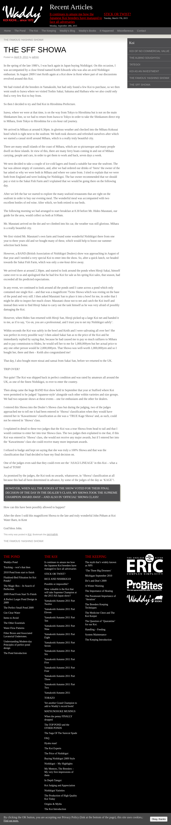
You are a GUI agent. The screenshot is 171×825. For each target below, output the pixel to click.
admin (35, 57)
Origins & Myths (53, 804)
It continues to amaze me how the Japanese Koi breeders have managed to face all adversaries (76, 18)
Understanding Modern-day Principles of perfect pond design (18, 644)
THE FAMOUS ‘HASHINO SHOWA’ (24, 39)
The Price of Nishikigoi (56, 753)
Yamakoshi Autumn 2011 (57, 692)
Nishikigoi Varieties (54, 790)
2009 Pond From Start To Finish (20, 594)
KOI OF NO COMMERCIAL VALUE (149, 51)
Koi (29, 534)
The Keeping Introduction (98, 639)
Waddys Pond (11, 562)
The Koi (33, 30)
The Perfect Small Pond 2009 (19, 607)
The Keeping (48, 30)
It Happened (107, 30)
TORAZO (49, 697)
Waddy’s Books (87, 30)
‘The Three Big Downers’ (98, 570)
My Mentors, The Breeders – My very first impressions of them (59, 772)
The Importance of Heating (99, 591)
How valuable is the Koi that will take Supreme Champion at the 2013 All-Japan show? (60, 592)
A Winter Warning (94, 586)
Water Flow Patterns (14, 628)
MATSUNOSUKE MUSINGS (59, 711)
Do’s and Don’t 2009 (96, 580)
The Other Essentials (14, 623)
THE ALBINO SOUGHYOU (145, 57)
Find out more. (11, 820)
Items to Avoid (11, 618)
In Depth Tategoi (52, 780)
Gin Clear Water (12, 612)
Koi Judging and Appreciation (59, 785)
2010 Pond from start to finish (19, 572)
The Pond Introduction (15, 653)
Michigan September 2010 (98, 575)
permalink (52, 534)
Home (7, 30)
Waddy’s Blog (67, 30)
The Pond (19, 30)
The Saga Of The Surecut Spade (60, 733)
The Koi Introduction (55, 809)
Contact (141, 30)
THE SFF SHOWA (140, 84)
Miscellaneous (125, 30)
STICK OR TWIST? (117, 14)
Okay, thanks (159, 819)
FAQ (46, 738)
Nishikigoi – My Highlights (58, 763)
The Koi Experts (52, 748)
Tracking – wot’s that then (17, 567)
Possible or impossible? (56, 584)
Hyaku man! (50, 743)
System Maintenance (95, 634)
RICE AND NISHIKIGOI (57, 579)
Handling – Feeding (95, 629)
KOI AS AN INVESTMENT (144, 71)
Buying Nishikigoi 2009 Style (59, 758)
